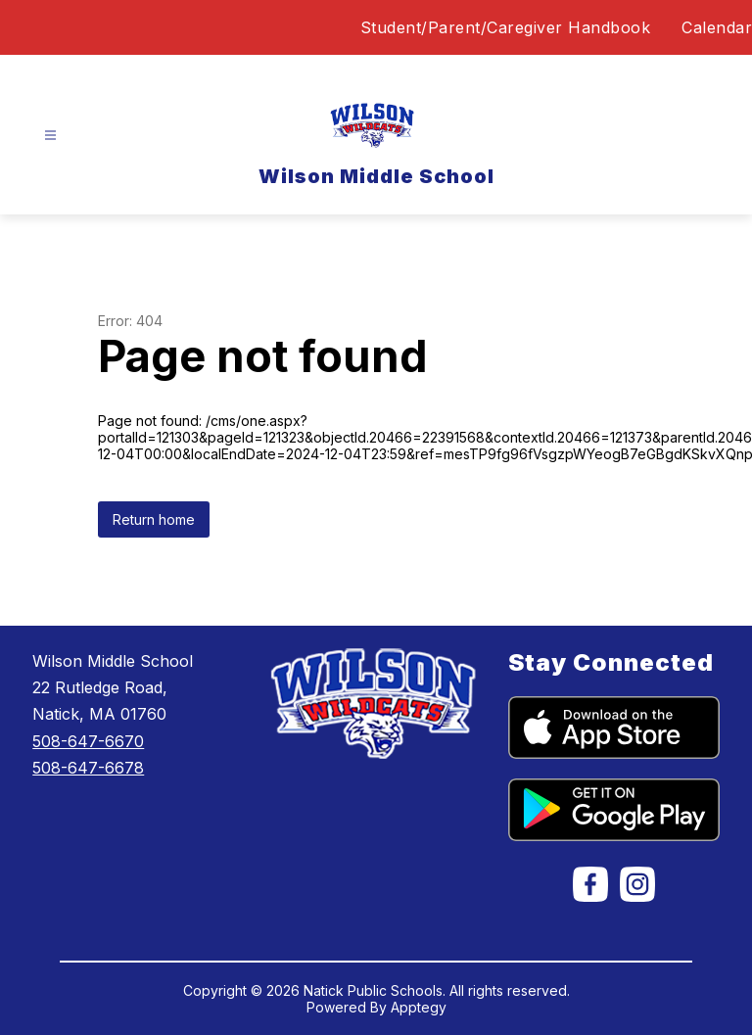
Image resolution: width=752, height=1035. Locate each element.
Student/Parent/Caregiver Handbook (505, 27)
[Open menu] (50, 135)
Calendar (717, 27)
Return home (154, 519)
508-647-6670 (88, 741)
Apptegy (418, 1007)
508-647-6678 (88, 767)
